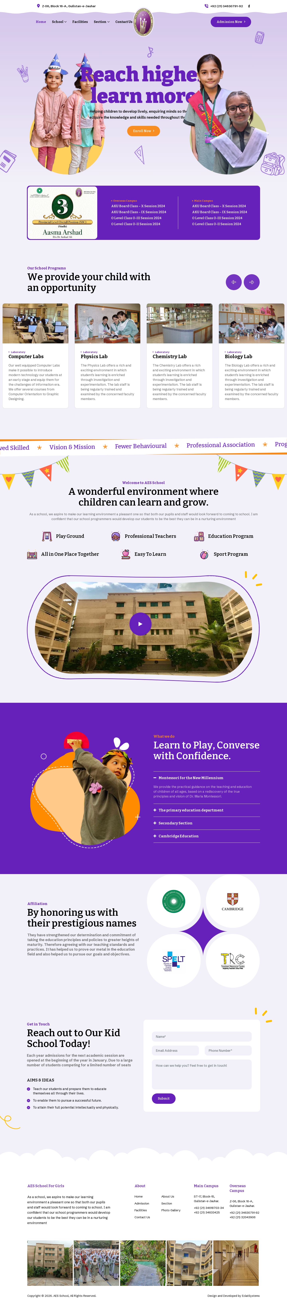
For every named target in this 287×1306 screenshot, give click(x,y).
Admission (142, 1203)
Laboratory (18, 352)
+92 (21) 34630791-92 (223, 6)
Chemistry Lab (170, 356)
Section (100, 22)
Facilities (80, 22)
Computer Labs (26, 356)
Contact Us (124, 22)
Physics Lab (94, 356)
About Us (167, 1196)
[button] (252, 282)
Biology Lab (238, 356)
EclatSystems (251, 1296)
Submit (164, 1098)
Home (41, 22)
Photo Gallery (170, 1210)
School (57, 22)
